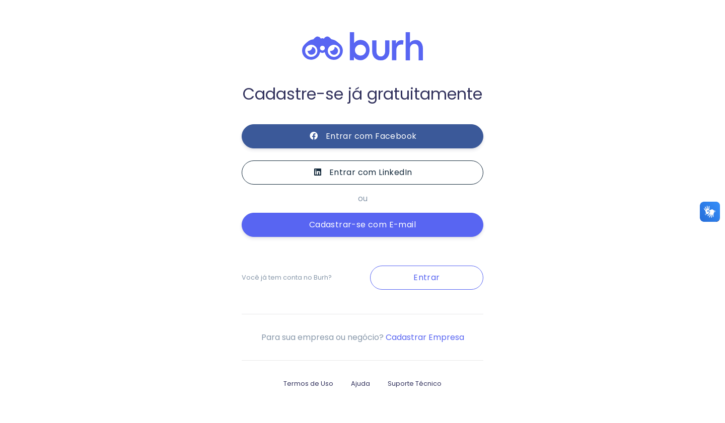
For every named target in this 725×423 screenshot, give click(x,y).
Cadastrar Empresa (425, 337)
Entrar (426, 277)
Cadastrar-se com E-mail (362, 224)
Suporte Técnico (415, 383)
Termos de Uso (308, 383)
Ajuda (360, 383)
